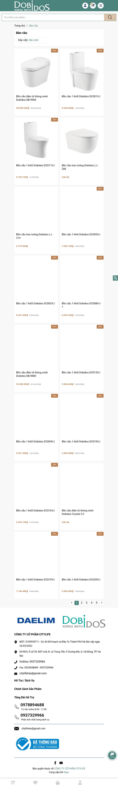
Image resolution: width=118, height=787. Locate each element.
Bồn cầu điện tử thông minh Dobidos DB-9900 (32, 98)
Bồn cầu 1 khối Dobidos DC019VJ (35, 579)
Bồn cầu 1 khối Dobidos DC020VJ (81, 579)
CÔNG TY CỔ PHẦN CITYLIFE (69, 768)
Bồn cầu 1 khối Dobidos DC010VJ (81, 441)
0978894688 (32, 704)
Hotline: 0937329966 (32, 661)
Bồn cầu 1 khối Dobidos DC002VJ (35, 303)
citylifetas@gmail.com (33, 673)
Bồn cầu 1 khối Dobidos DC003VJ (81, 234)
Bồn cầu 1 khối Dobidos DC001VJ (81, 96)
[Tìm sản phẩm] (53, 17)
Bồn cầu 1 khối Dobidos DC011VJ (35, 165)
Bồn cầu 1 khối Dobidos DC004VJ (35, 441)
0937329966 (32, 715)
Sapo (66, 772)
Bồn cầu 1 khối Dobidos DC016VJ (35, 510)
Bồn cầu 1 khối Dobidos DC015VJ (81, 372)
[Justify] (110, 17)
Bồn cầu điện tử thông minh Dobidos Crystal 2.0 (77, 512)
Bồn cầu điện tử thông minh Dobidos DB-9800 (32, 374)
